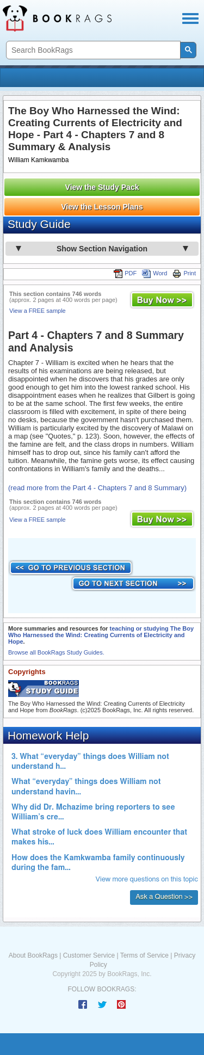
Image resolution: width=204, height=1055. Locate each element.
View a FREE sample (37, 310)
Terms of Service (144, 955)
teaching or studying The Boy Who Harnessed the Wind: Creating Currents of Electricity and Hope (101, 635)
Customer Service (89, 955)
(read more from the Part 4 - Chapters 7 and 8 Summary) (97, 488)
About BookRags (33, 955)
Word (154, 273)
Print (184, 273)
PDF (125, 273)
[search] (92, 50)
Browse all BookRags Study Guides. (56, 652)
